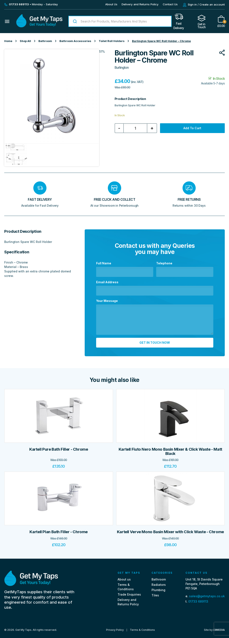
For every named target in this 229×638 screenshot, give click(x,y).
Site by (214, 628)
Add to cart (192, 128)
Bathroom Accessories (75, 41)
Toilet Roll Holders (112, 41)
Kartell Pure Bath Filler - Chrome (58, 447)
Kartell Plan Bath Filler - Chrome (59, 529)
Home (8, 41)
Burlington (122, 68)
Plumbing (158, 588)
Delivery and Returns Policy (140, 4)
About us (124, 577)
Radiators (159, 583)
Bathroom (45, 41)
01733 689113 (198, 600)
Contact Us (170, 4)
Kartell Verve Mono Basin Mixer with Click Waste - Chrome (170, 529)
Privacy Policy (115, 628)
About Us (111, 4)
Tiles (155, 593)
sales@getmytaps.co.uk (207, 594)
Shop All (25, 41)
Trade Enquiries (129, 593)
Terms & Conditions (142, 628)
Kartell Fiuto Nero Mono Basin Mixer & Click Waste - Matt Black (170, 449)
